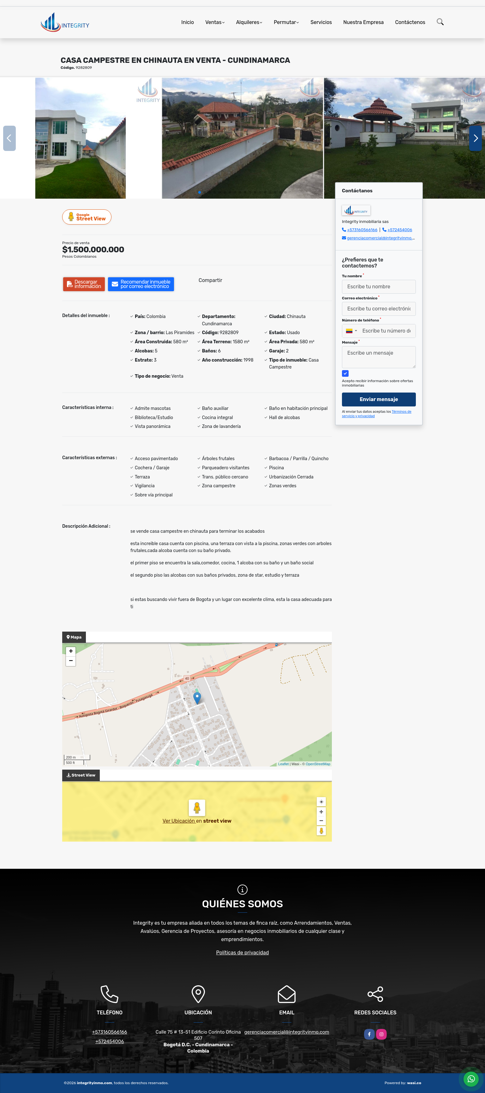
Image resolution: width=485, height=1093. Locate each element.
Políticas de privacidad (242, 953)
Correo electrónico (361, 297)
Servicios (321, 22)
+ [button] (71, 652)
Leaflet (283, 764)
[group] (80, 138)
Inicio (187, 22)
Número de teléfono (361, 319)
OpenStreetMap (318, 764)
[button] (199, 192)
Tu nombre (353, 275)
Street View (87, 217)
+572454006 (399, 229)
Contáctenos (410, 22)
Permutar (285, 22)
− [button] (71, 661)
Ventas (213, 22)
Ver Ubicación (179, 821)
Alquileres (248, 22)
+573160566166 (362, 229)
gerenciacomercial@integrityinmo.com (384, 238)
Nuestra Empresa (363, 22)
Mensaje (351, 342)
